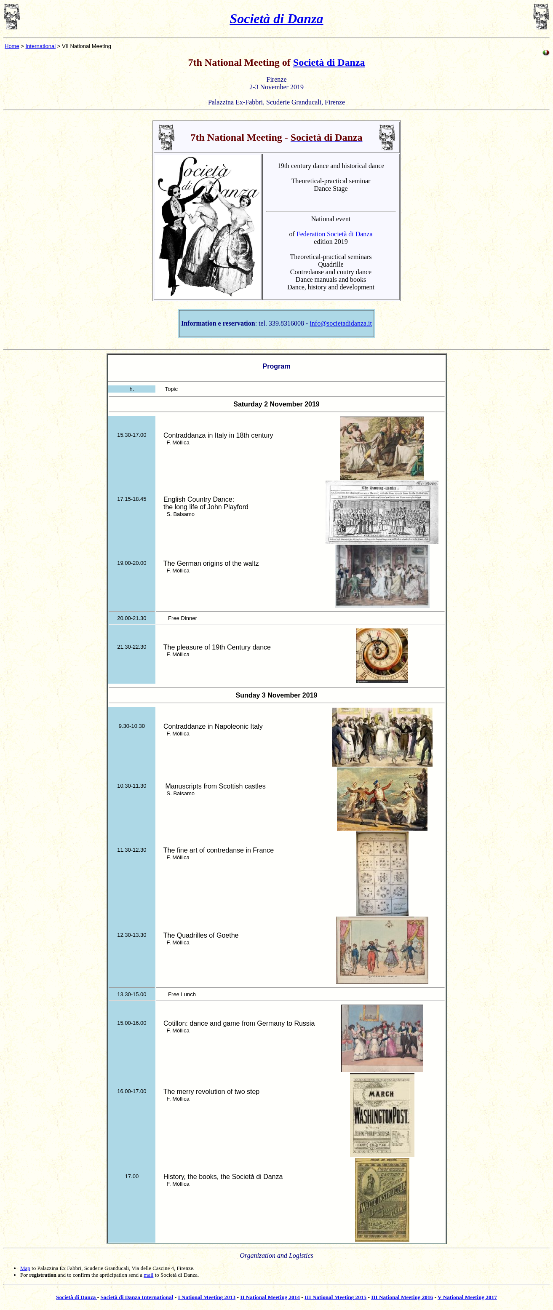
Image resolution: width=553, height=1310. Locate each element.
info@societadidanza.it (341, 323)
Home (12, 46)
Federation (311, 234)
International (41, 46)
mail (148, 1275)
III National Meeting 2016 (402, 1297)
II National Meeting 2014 (270, 1297)
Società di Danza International (136, 1297)
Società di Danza (276, 18)
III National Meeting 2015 (335, 1297)
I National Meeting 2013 (206, 1297)
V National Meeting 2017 (467, 1297)
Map (25, 1268)
